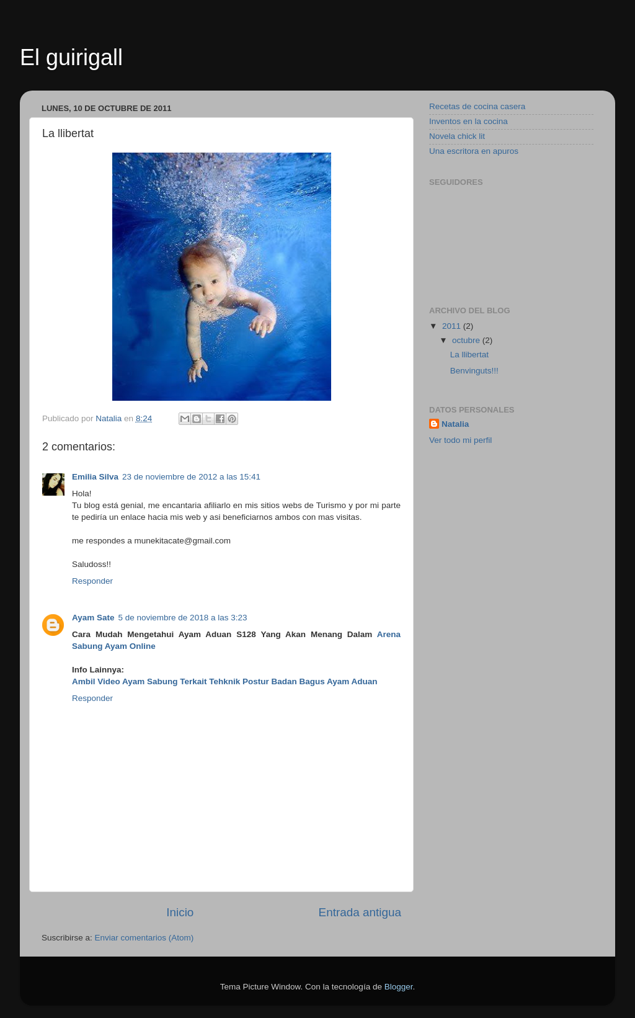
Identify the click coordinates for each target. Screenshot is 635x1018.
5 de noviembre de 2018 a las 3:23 (182, 617)
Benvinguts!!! (474, 370)
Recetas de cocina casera (477, 106)
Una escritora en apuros (473, 151)
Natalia (455, 424)
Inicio (179, 912)
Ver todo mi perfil (460, 440)
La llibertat (469, 354)
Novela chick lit (457, 136)
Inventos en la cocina (468, 121)
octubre (467, 340)
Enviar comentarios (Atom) (144, 937)
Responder (92, 581)
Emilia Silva (95, 476)
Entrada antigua (360, 912)
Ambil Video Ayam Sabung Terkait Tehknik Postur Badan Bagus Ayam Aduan (225, 681)
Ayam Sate (93, 617)
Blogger (398, 986)
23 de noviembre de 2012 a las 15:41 (191, 476)
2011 (452, 326)
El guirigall (71, 57)
